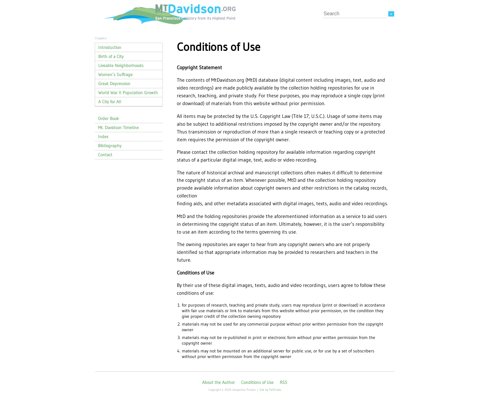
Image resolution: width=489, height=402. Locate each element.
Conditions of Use (257, 382)
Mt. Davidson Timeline (118, 127)
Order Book (108, 118)
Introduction (109, 47)
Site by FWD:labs (270, 390)
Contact (105, 154)
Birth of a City (110, 56)
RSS (283, 382)
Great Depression (114, 83)
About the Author (218, 382)
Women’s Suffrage (115, 74)
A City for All (109, 101)
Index (103, 136)
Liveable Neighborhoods (120, 65)
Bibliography (109, 145)
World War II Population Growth (128, 92)
